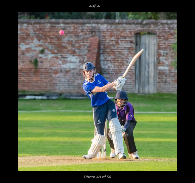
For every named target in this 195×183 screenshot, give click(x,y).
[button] (177, 7)
